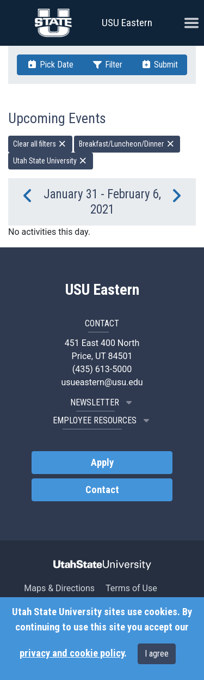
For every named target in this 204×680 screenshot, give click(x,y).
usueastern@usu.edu (102, 382)
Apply (102, 463)
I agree (157, 653)
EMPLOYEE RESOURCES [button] (102, 420)
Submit (159, 64)
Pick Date (50, 64)
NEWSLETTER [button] (102, 402)
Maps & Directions (59, 588)
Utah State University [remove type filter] (50, 160)
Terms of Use (131, 588)
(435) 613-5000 (102, 369)
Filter (107, 64)
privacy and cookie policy (72, 653)
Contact (102, 490)
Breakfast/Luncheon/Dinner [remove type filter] (127, 143)
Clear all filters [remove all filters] (40, 143)
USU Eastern (127, 22)
